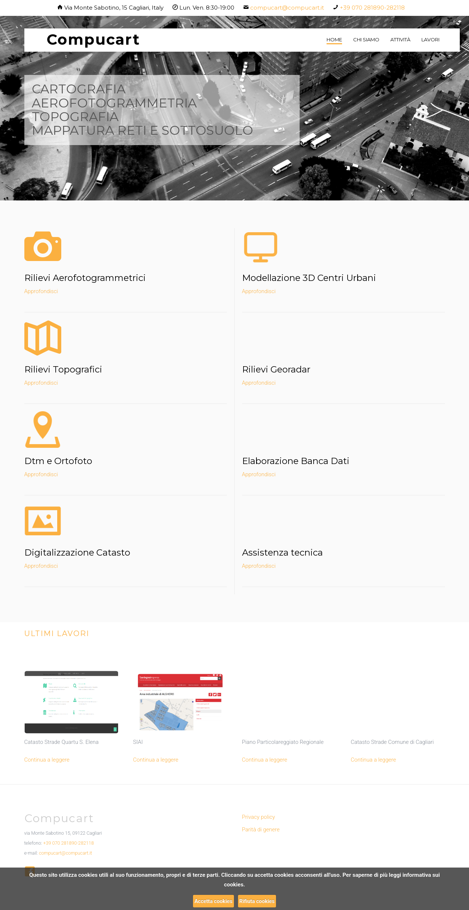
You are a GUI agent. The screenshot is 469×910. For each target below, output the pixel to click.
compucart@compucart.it (287, 7)
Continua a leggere (47, 759)
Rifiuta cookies (257, 901)
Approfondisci (41, 291)
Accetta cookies (213, 901)
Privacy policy (258, 817)
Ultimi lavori (56, 633)
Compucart (93, 39)
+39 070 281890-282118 (372, 7)
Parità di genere (261, 829)
